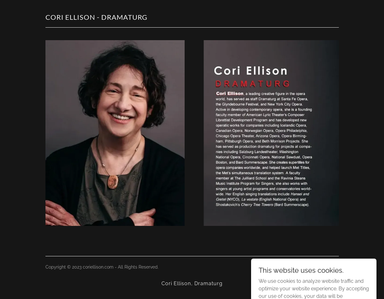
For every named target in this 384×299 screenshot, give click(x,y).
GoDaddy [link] (295, 267)
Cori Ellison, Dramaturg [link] (191, 283)
